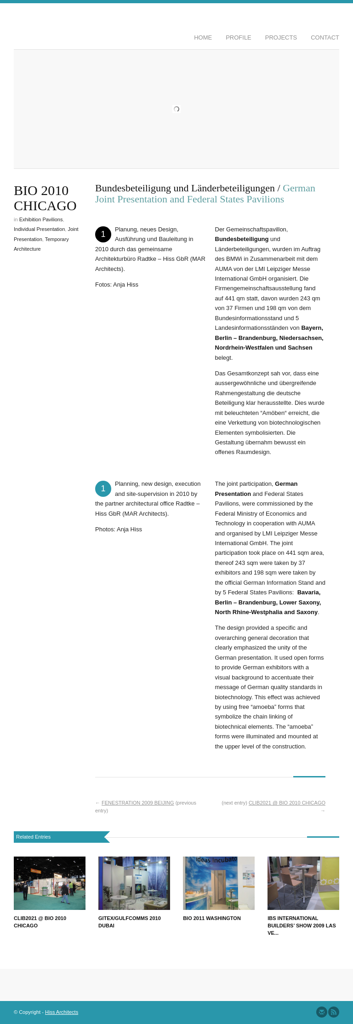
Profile (238, 37)
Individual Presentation (39, 229)
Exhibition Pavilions (41, 219)
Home (203, 37)
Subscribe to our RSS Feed (333, 1012)
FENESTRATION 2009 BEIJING (138, 802)
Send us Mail (321, 1012)
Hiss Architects (61, 1012)
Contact (325, 37)
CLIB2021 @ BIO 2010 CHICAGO (287, 802)
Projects (281, 37)
